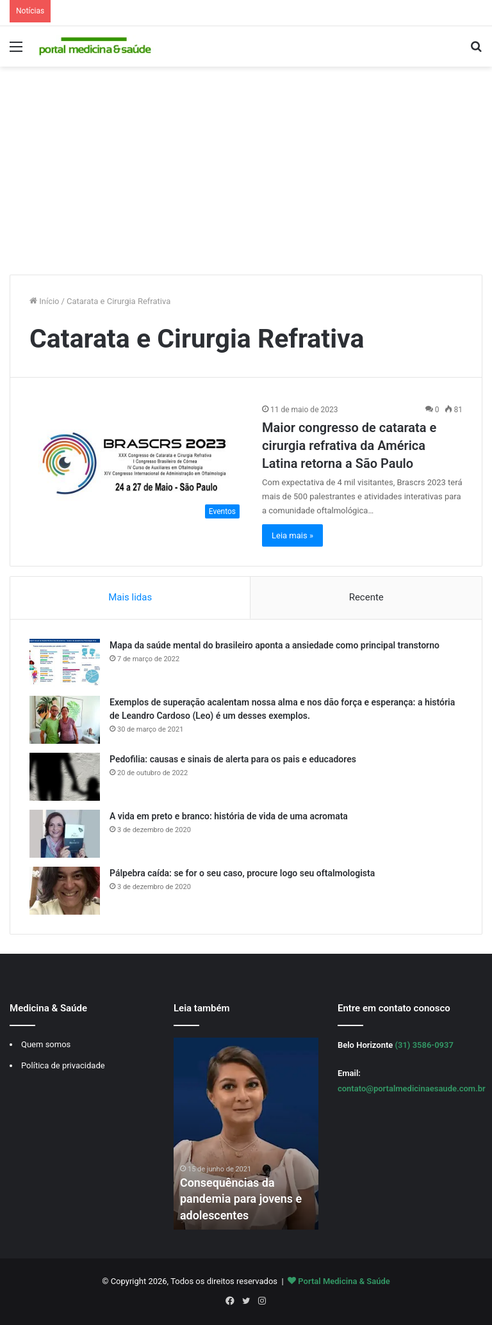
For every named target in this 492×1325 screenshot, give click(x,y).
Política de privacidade (63, 1065)
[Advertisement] (246, 175)
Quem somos (45, 1044)
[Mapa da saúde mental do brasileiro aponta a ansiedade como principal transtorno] (64, 663)
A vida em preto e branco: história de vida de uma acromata (229, 816)
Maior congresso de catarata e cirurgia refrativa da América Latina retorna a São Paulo (349, 445)
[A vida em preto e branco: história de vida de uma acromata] (64, 834)
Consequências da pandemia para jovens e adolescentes (241, 1198)
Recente (366, 597)
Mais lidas (130, 597)
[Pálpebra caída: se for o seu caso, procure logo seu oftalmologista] (64, 891)
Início (44, 301)
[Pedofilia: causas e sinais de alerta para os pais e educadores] (64, 777)
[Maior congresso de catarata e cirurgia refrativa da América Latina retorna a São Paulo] (137, 464)
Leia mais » (292, 535)
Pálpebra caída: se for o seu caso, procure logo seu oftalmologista (242, 873)
